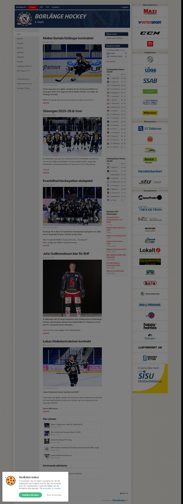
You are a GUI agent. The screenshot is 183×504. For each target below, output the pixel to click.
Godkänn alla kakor (30, 495)
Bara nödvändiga (54, 495)
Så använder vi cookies (50, 488)
